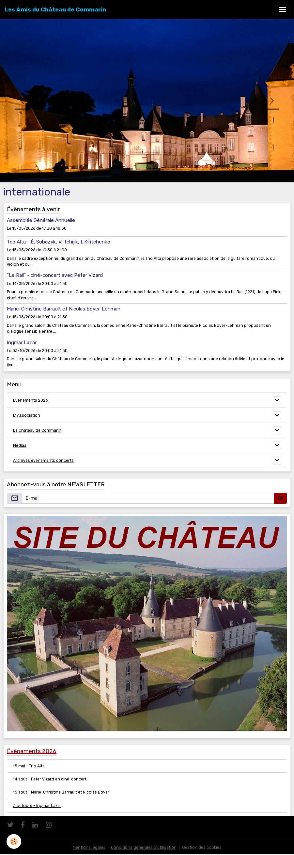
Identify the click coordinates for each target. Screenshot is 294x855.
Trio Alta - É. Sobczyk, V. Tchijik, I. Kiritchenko (58, 242)
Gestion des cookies (202, 847)
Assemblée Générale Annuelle (41, 220)
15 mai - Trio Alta (29, 766)
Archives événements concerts (43, 460)
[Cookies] (14, 841)
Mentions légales (89, 847)
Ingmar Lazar (22, 342)
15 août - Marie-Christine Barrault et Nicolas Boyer (61, 792)
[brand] (55, 9)
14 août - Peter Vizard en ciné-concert (49, 779)
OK (281, 498)
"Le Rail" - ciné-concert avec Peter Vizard (55, 275)
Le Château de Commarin (37, 430)
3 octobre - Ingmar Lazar (37, 805)
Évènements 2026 (30, 400)
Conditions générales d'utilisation (144, 847)
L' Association (26, 415)
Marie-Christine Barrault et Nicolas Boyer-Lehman (63, 309)
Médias (19, 445)
